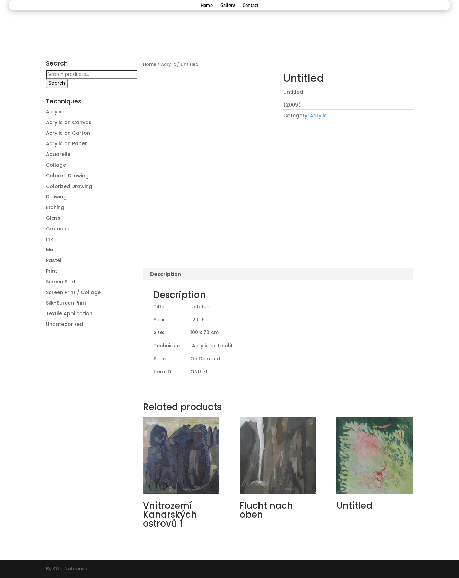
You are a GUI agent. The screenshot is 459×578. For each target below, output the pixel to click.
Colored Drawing (67, 175)
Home (207, 6)
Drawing (56, 196)
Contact (250, 6)
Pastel (53, 260)
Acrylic (168, 64)
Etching (55, 207)
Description (165, 274)
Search (57, 83)
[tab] (166, 274)
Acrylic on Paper (66, 143)
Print (51, 271)
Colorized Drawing (69, 186)
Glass (53, 218)
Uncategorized (64, 324)
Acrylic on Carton (68, 133)
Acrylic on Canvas (68, 122)
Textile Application (69, 313)
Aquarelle (58, 154)
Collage (56, 164)
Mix (49, 249)
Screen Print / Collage (73, 292)
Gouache (57, 228)
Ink (49, 239)
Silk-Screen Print (66, 302)
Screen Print (61, 281)
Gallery (227, 6)
